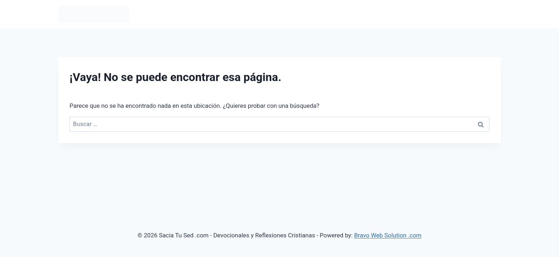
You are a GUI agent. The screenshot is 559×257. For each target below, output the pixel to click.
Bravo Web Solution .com (387, 235)
